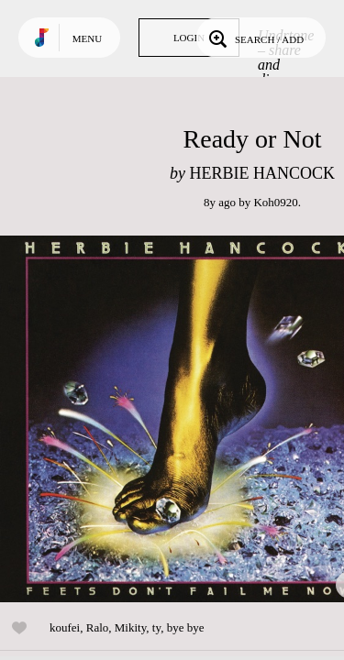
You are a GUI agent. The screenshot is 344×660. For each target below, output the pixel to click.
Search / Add (254, 38)
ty (156, 627)
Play (183, 419)
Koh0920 (275, 202)
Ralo (97, 627)
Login (189, 37)
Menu (87, 38)
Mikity (131, 627)
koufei (65, 627)
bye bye (186, 627)
